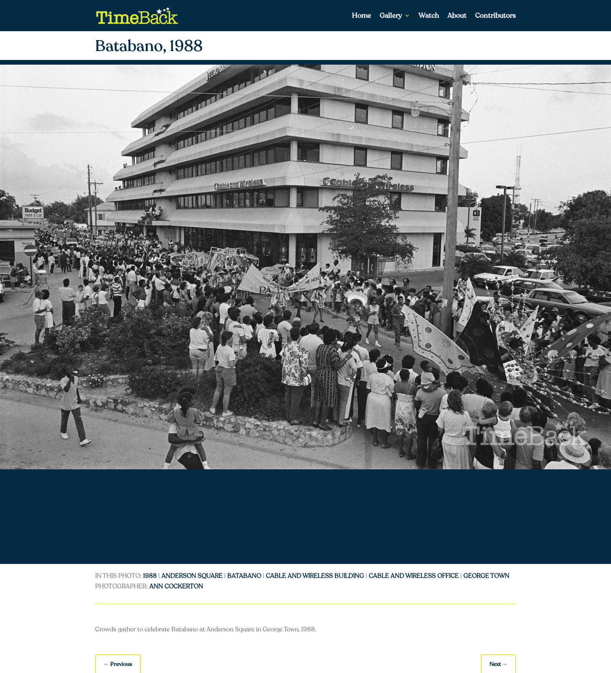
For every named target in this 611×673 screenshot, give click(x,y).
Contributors (495, 16)
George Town (486, 576)
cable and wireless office (414, 576)
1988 (150, 576)
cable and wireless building (315, 576)
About (456, 16)
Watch (429, 16)
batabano (244, 576)
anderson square (192, 576)
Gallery (391, 16)
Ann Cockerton (176, 586)
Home (361, 16)
